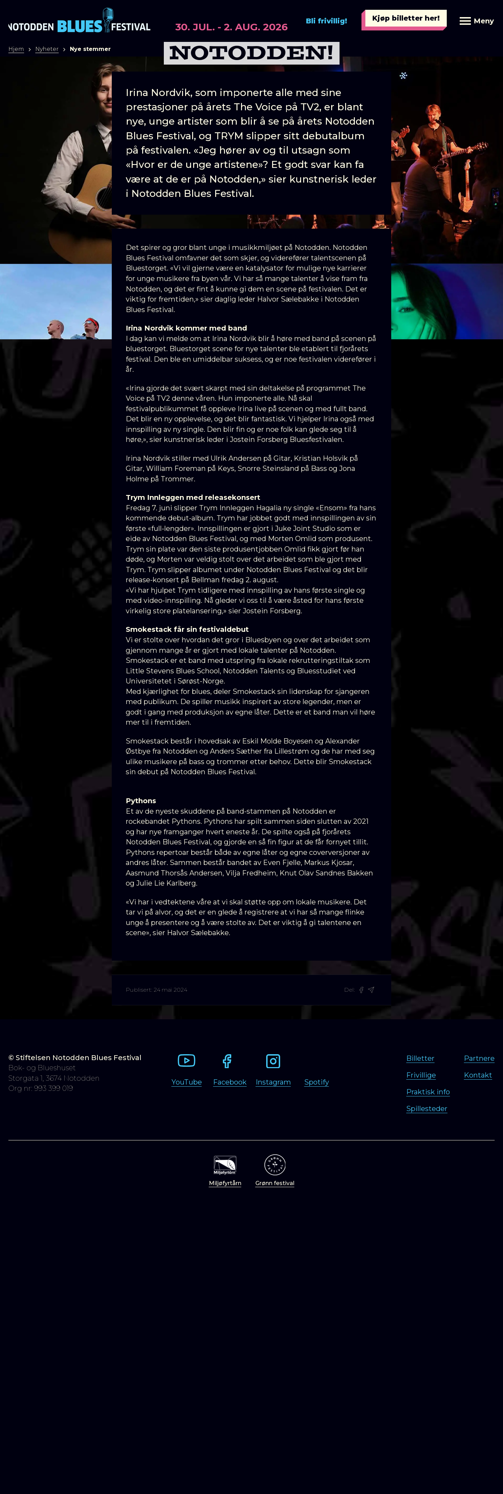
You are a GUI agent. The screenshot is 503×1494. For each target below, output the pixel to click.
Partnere (479, 1058)
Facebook (230, 1082)
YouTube (187, 1082)
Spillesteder (426, 1108)
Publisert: (139, 989)
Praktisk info (428, 1092)
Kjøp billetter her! (406, 18)
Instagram (273, 1082)
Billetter (420, 1058)
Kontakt (478, 1075)
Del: (349, 989)
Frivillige (421, 1075)
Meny (477, 21)
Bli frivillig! (326, 21)
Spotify (316, 1082)
